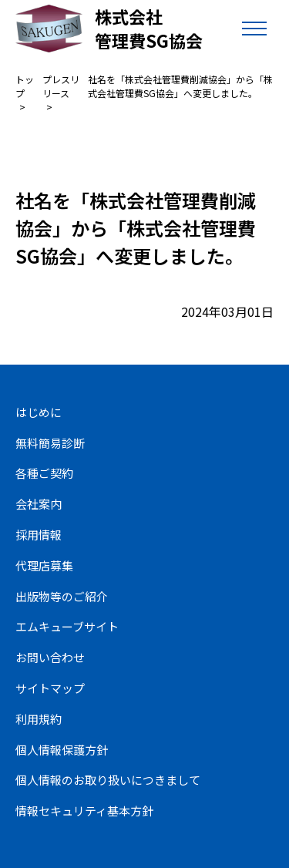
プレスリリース (60, 85)
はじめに (38, 412)
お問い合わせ (50, 657)
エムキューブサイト (67, 626)
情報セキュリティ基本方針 (84, 810)
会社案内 (38, 504)
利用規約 (38, 719)
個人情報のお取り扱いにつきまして (107, 780)
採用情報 (38, 535)
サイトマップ (50, 688)
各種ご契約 (44, 473)
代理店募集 (44, 565)
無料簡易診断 (50, 443)
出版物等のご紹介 (61, 596)
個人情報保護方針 (61, 750)
